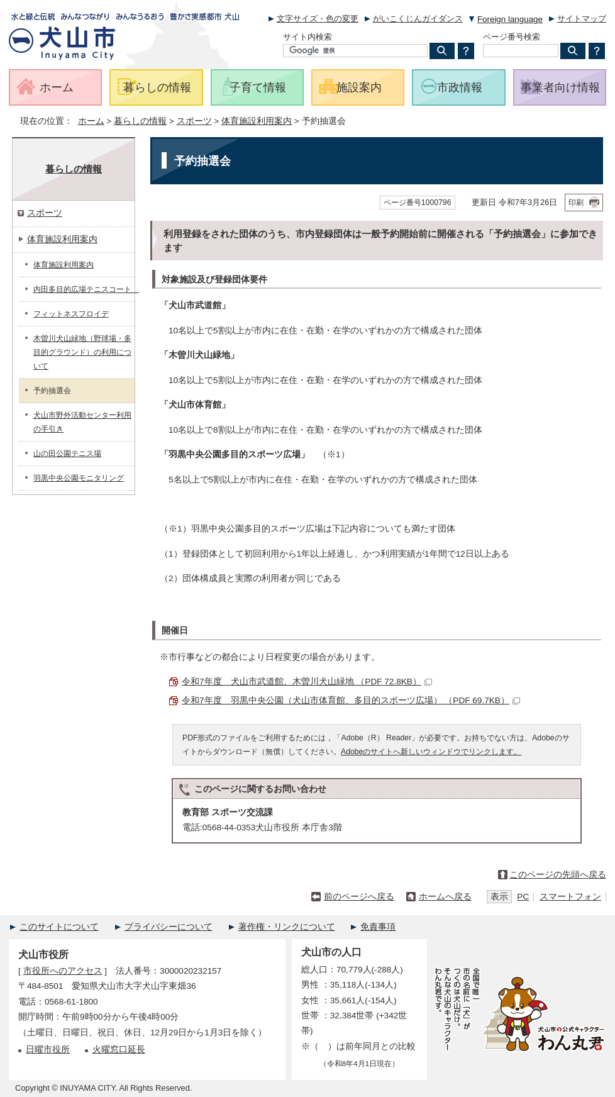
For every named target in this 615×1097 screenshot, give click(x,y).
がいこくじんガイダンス (418, 18)
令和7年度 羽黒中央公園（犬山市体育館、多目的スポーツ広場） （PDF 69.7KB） (351, 700)
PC (523, 896)
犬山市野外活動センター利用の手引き (82, 422)
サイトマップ (581, 18)
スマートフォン (570, 896)
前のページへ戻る (359, 896)
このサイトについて (59, 927)
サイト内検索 (307, 37)
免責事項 (378, 927)
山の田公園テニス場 (67, 453)
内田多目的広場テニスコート (84, 289)
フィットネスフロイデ (71, 313)
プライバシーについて (169, 927)
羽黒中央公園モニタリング (78, 478)
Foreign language (510, 19)
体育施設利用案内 (256, 121)
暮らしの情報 (140, 121)
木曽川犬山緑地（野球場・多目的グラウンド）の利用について (82, 352)
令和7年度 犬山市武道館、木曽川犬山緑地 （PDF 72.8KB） (307, 681)
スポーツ (194, 121)
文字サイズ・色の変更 (317, 18)
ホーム (91, 121)
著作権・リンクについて (286, 927)
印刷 (576, 202)
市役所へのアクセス (62, 971)
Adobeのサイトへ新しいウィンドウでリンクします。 (431, 751)
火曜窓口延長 (118, 1049)
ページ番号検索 (511, 37)
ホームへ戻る (445, 896)
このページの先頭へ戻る (557, 874)
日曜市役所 (48, 1049)
